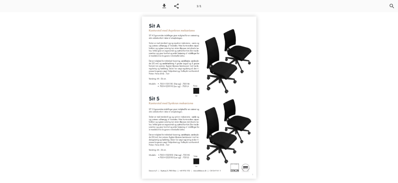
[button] (164, 6)
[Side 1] (199, 6)
